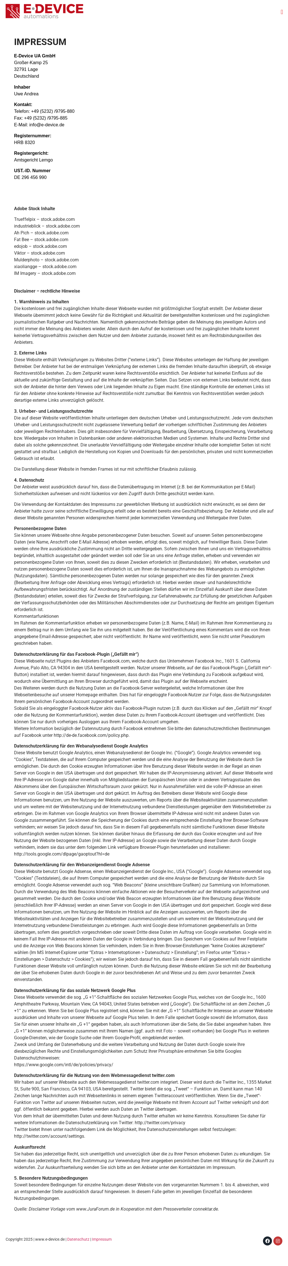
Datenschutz (78, 1239)
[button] (282, 12)
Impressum (102, 1239)
